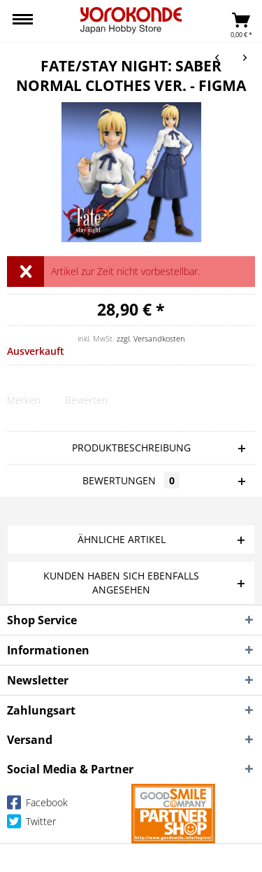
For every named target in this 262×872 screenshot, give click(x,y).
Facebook (37, 805)
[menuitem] (22, 21)
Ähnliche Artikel (122, 539)
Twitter (31, 824)
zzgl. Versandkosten (151, 338)
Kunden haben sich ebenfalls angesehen (121, 582)
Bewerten (86, 400)
